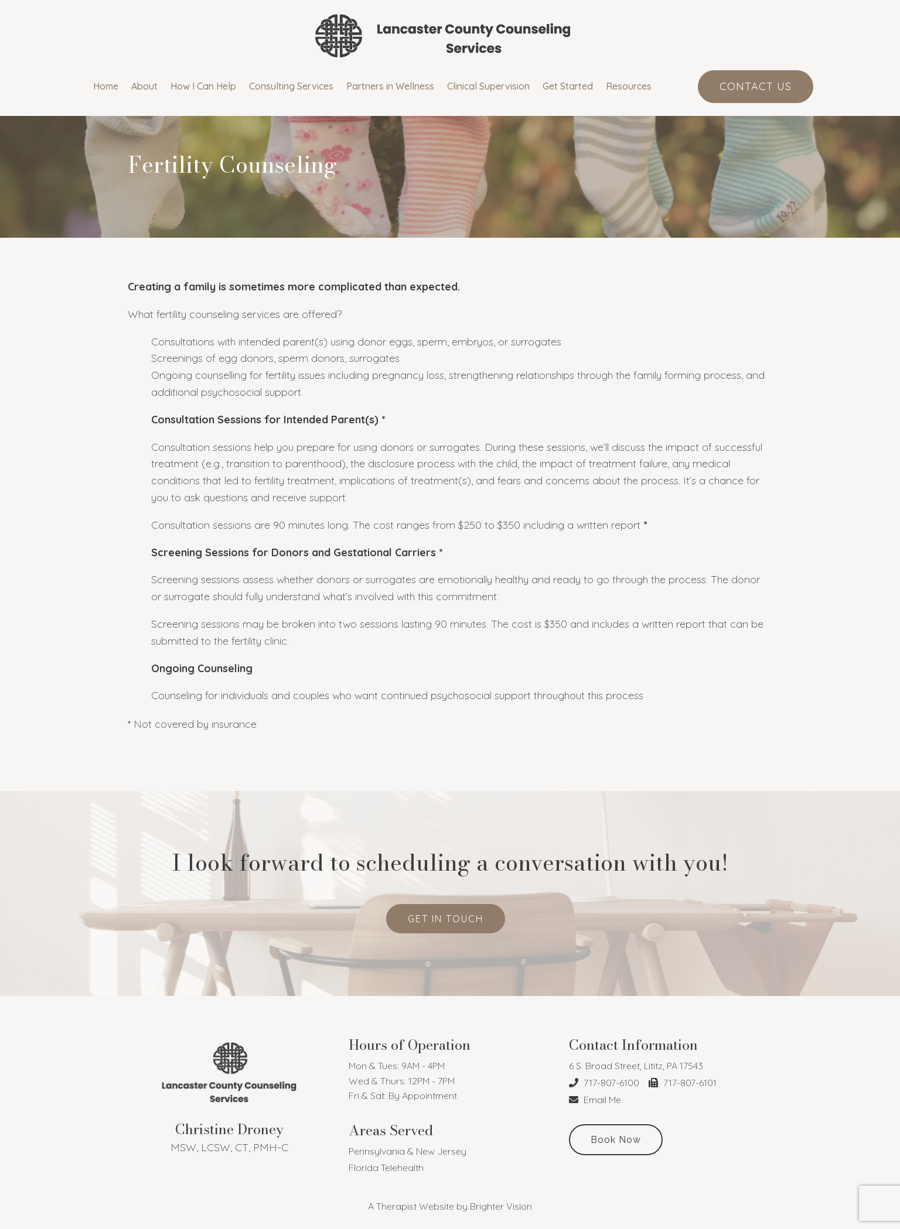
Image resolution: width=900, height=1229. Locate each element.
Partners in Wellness (390, 86)
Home (105, 86)
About (144, 86)
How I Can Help (203, 86)
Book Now (616, 1139)
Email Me (595, 1099)
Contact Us (756, 86)
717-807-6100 (604, 1082)
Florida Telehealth (386, 1167)
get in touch (445, 919)
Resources (629, 86)
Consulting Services (291, 86)
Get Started (568, 86)
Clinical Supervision (488, 86)
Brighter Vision (501, 1206)
